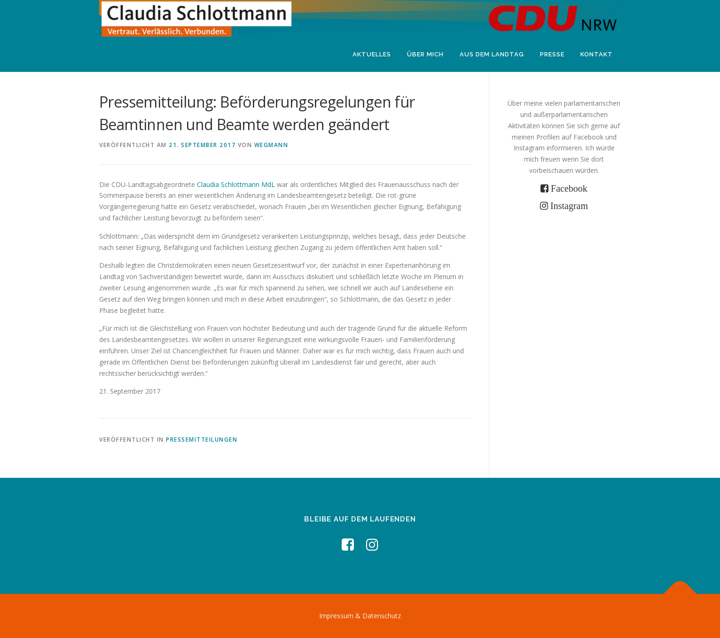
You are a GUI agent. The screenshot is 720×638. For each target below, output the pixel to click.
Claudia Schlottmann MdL (236, 184)
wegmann (271, 145)
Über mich (425, 54)
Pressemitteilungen (201, 439)
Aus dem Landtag (492, 54)
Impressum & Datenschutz (360, 615)
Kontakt (596, 54)
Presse (552, 54)
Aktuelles (371, 54)
